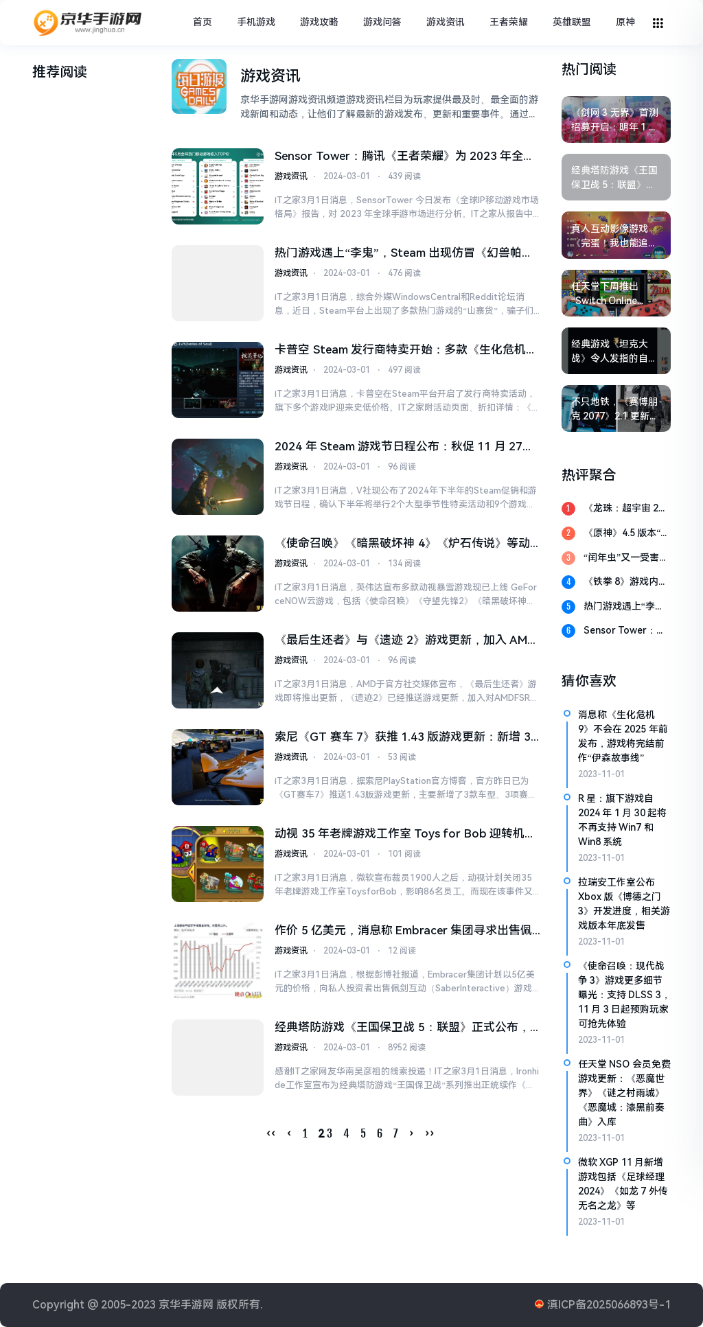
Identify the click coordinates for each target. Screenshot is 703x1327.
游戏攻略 (319, 21)
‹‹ (271, 1137)
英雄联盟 (572, 21)
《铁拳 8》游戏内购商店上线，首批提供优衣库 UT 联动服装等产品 (627, 582)
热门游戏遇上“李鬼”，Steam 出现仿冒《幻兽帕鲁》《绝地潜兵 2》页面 (398, 254)
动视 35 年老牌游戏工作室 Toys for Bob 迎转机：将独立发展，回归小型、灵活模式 (405, 837)
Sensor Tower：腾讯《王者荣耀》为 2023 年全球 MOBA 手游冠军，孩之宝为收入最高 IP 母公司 (405, 157)
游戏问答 (382, 21)
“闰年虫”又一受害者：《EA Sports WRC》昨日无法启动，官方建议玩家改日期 (627, 558)
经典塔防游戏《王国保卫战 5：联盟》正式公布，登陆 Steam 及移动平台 (402, 1031)
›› (430, 1137)
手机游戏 (256, 21)
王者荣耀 (508, 21)
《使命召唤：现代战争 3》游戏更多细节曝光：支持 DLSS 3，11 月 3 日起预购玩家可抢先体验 (624, 994)
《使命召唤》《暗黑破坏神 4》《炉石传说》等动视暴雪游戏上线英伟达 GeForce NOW (402, 546)
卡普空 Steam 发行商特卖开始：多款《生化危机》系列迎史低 (406, 351)
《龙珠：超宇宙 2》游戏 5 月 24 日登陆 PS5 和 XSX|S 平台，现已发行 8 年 (626, 509)
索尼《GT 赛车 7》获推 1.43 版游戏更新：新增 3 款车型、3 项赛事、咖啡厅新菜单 (402, 740)
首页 (202, 21)
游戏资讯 (445, 21)
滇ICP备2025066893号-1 (609, 1304)
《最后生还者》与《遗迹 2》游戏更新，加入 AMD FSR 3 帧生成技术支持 (405, 642)
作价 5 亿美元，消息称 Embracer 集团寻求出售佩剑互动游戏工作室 (403, 934)
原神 (625, 21)
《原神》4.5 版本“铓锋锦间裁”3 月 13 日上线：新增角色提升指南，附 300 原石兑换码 (627, 533)
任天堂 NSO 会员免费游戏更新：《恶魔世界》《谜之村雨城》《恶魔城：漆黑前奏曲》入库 (624, 1093)
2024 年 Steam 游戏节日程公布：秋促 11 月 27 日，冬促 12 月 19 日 (398, 448)
